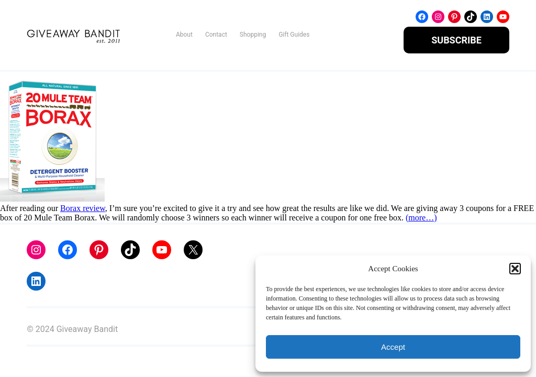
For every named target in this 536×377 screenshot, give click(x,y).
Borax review (82, 208)
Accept (393, 346)
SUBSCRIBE (456, 40)
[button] (515, 268)
